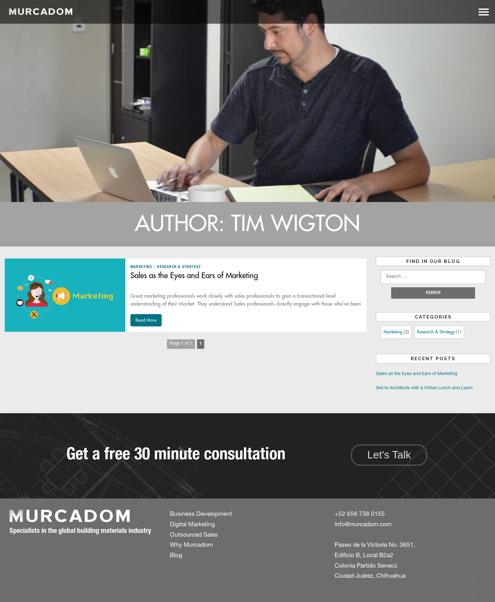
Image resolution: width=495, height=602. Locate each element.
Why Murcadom (191, 545)
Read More (146, 320)
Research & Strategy (179, 267)
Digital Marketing (192, 525)
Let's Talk (389, 455)
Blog (176, 556)
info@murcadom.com (363, 525)
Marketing (141, 267)
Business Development (201, 514)
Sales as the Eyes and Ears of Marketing (194, 275)
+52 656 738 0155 (360, 514)
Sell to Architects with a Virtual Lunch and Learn (424, 388)
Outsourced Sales (194, 535)
